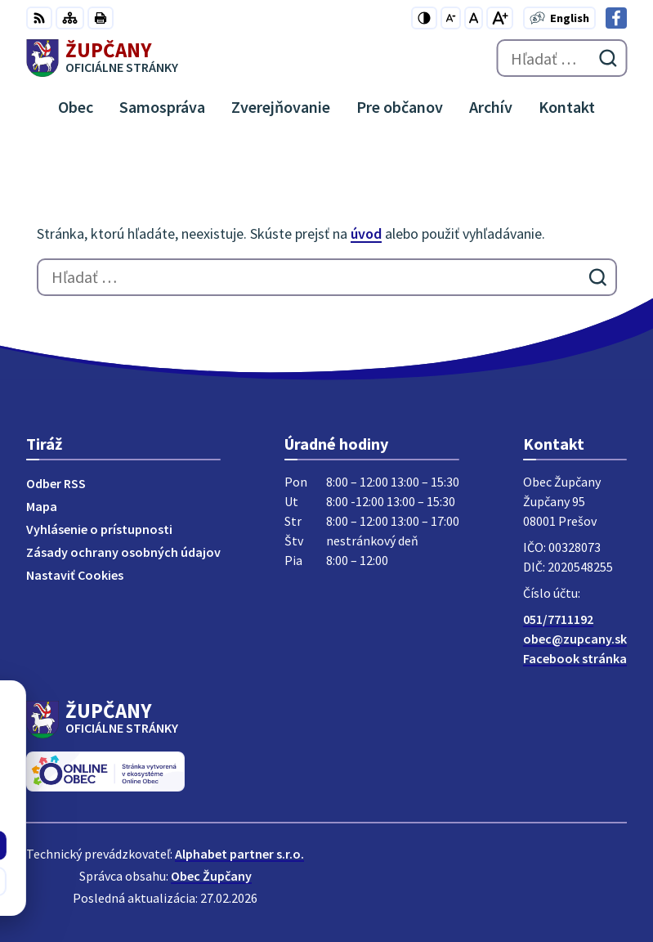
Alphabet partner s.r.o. (239, 854)
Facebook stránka (575, 658)
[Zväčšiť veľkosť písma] (499, 18)
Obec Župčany (211, 876)
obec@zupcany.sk (575, 638)
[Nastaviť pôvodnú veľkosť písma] (473, 18)
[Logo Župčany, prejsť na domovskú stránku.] (102, 58)
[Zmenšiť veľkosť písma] (451, 18)
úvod (366, 233)
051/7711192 (558, 619)
